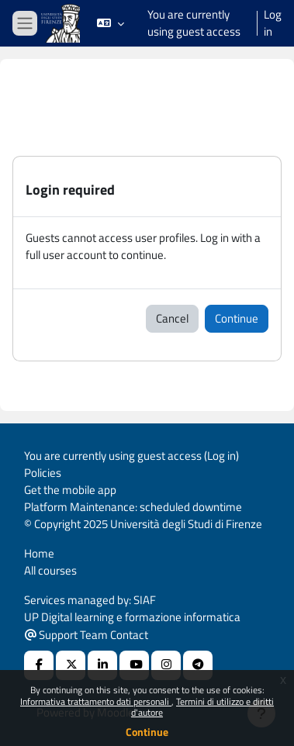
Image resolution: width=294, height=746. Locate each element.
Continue (147, 732)
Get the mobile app (70, 490)
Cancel (172, 318)
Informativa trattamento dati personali (95, 701)
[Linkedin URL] (102, 665)
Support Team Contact (86, 635)
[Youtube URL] (134, 665)
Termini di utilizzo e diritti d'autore (202, 707)
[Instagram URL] (166, 665)
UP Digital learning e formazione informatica (132, 617)
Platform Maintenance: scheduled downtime (133, 507)
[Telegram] (198, 665)
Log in (273, 23)
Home (39, 553)
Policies (42, 473)
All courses (50, 570)
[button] (110, 23)
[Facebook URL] (39, 665)
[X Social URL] (70, 665)
